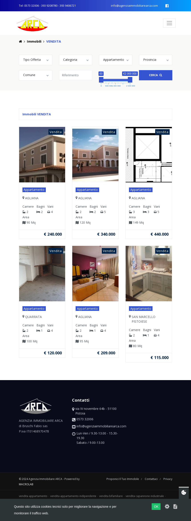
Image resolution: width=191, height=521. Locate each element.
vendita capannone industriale (145, 496)
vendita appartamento (33, 496)
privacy (167, 479)
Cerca (155, 75)
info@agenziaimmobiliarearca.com (134, 6)
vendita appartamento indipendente (73, 496)
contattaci (151, 479)
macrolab (26, 484)
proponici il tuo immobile (123, 479)
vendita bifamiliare (111, 496)
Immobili (34, 41)
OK (156, 506)
